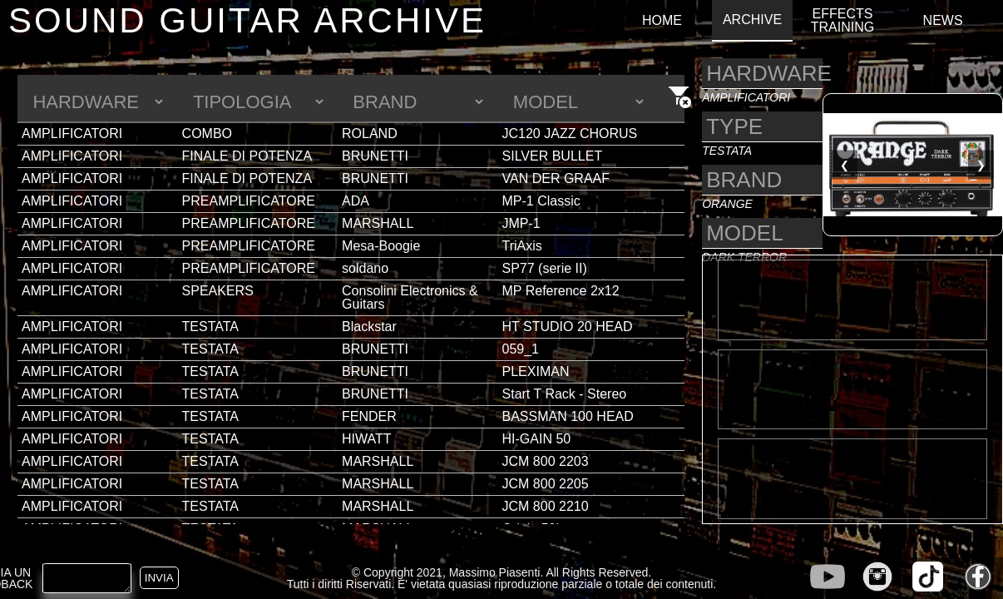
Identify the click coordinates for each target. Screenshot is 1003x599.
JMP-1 (521, 223)
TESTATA (210, 326)
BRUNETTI (375, 156)
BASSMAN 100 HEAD (568, 416)
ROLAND (370, 133)
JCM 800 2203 (545, 461)
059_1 (521, 349)
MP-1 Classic (541, 201)
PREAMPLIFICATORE (248, 201)
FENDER (369, 416)
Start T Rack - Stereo (564, 394)
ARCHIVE (752, 20)
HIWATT (367, 439)
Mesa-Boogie (381, 246)
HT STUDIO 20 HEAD (567, 326)
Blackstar (369, 326)
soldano (365, 268)
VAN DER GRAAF (556, 178)
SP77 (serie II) (544, 268)
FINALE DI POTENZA (247, 156)
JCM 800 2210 (545, 506)
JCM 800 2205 (545, 484)
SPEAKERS (218, 291)
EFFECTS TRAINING (842, 20)
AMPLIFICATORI (72, 133)
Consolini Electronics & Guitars (410, 297)
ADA (355, 201)
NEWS (943, 20)
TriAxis (522, 246)
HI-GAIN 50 (536, 439)
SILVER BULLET (552, 156)
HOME (662, 20)
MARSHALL (377, 223)
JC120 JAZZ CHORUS (570, 133)
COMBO (207, 133)
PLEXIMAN (536, 371)
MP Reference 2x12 (561, 291)
